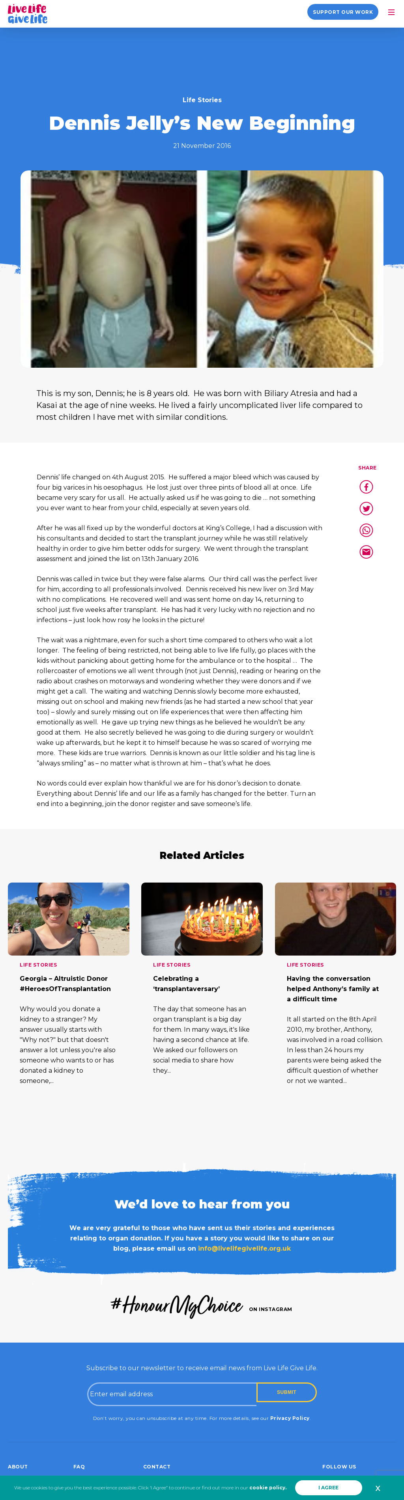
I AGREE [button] (328, 1488)
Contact (157, 1467)
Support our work (343, 12)
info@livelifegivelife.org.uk (244, 1248)
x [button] (377, 1488)
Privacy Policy (290, 1418)
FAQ (79, 1467)
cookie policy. (267, 1488)
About (18, 1467)
